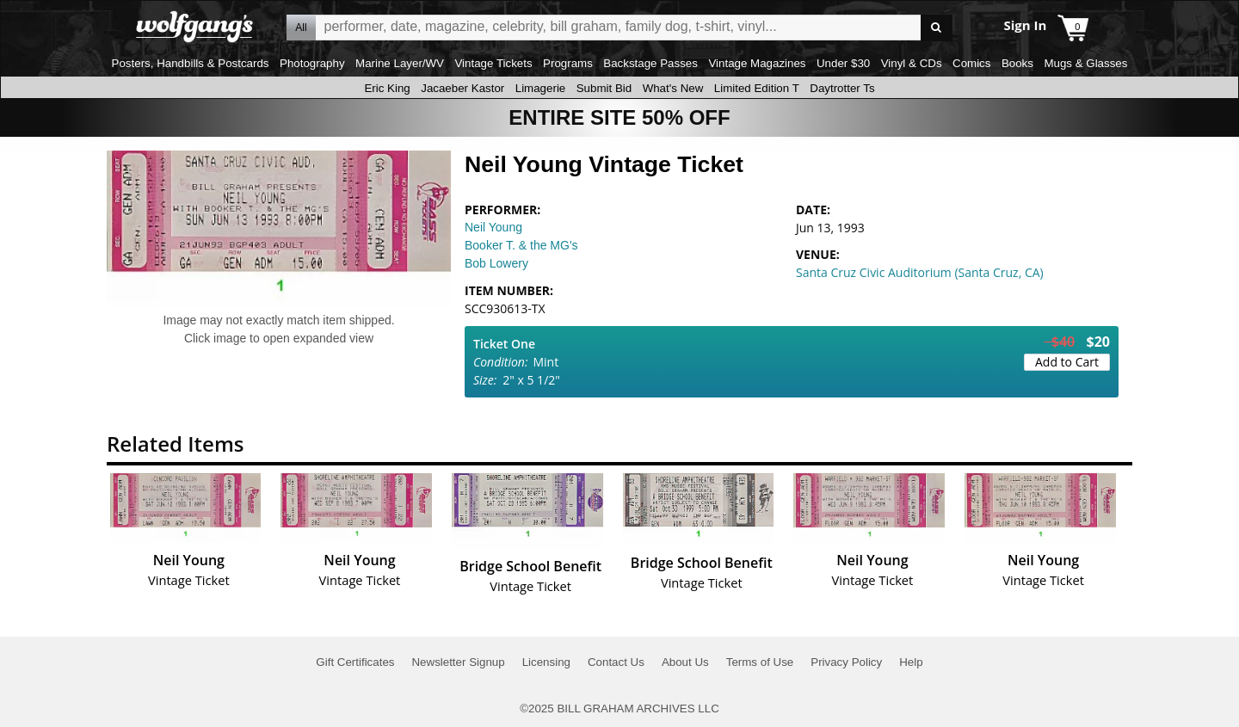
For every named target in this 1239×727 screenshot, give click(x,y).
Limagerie (540, 88)
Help (910, 662)
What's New (673, 88)
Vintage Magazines (756, 63)
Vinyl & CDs (911, 63)
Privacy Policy (846, 662)
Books (1017, 63)
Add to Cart (1067, 362)
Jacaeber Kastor (462, 88)
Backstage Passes (650, 63)
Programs (568, 63)
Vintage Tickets (493, 63)
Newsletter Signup (457, 662)
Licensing (546, 662)
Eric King (387, 88)
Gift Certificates (355, 662)
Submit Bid (604, 88)
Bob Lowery (496, 263)
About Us (685, 662)
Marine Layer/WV (399, 63)
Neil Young (493, 227)
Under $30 (843, 63)
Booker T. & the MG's (521, 245)
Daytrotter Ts (842, 88)
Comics (971, 63)
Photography (312, 63)
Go (936, 28)
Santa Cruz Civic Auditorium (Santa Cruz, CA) (920, 272)
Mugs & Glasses (1085, 63)
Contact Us (616, 662)
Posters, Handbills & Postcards (190, 63)
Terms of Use (760, 662)
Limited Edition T (756, 88)
